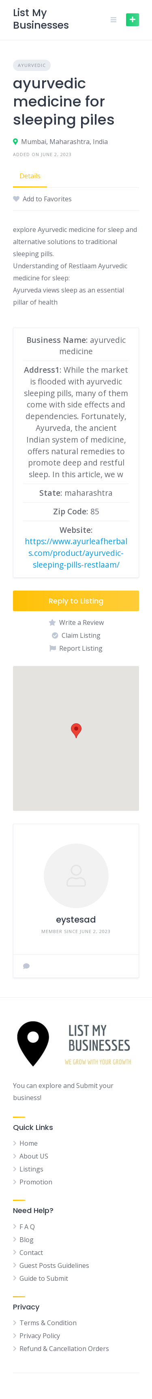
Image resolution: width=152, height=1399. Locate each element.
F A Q (27, 1226)
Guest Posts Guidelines (54, 1265)
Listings (31, 1169)
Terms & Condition (48, 1322)
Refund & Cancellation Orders (64, 1348)
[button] (76, 730)
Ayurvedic (32, 65)
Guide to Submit (43, 1278)
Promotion (35, 1182)
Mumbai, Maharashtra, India (64, 141)
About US (33, 1156)
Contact (31, 1252)
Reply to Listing (76, 601)
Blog (26, 1239)
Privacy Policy (39, 1335)
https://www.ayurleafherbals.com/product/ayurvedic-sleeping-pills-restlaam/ (76, 553)
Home (28, 1143)
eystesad (76, 919)
